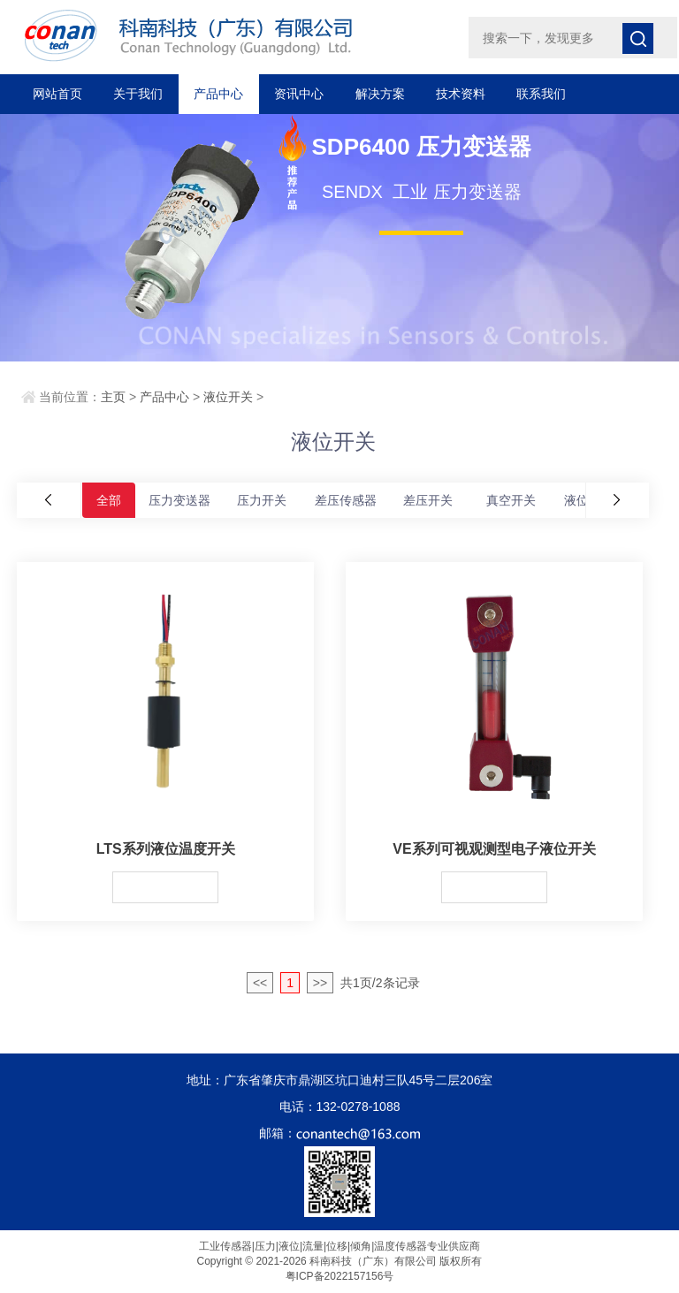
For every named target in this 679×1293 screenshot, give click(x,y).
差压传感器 (346, 500)
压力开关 (261, 500)
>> (320, 983)
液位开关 (228, 397)
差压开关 (428, 500)
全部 (108, 500)
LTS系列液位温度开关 (165, 848)
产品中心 (218, 94)
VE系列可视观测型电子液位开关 (494, 848)
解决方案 (380, 94)
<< (260, 983)
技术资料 (460, 94)
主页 (113, 397)
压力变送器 (179, 500)
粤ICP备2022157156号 (340, 1276)
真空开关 (511, 500)
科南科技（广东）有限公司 (226, 35)
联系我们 (541, 94)
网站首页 (57, 94)
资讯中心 (299, 94)
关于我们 (138, 94)
